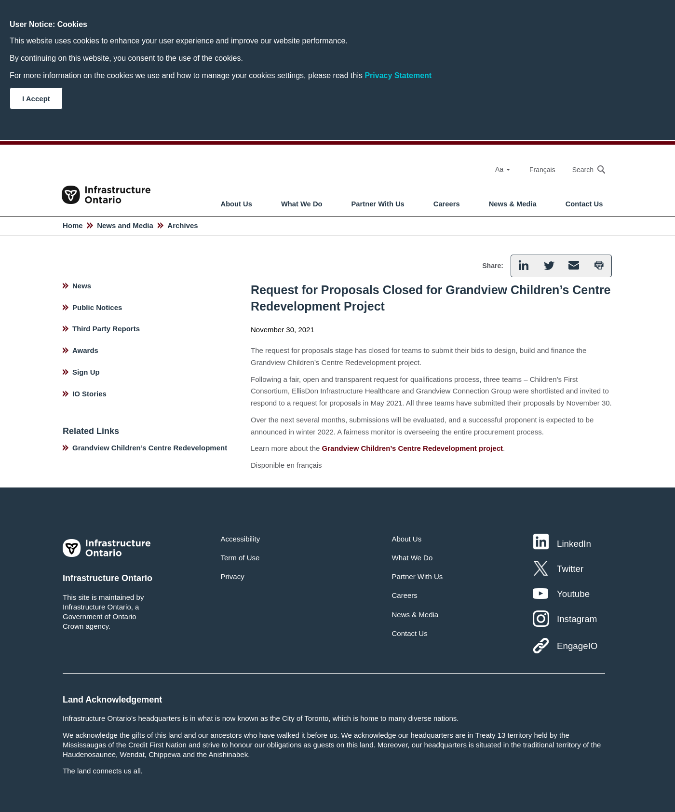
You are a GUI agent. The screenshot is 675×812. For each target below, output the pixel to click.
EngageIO (577, 646)
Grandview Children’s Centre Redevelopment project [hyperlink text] (412, 448)
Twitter (570, 569)
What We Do (302, 204)
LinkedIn (574, 544)
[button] (523, 266)
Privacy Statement (398, 75)
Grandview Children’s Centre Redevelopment (149, 448)
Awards (85, 350)
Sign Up (86, 372)
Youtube (573, 594)
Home (73, 225)
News (81, 286)
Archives (182, 225)
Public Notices (97, 307)
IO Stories (89, 394)
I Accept (36, 99)
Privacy (232, 576)
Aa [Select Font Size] (502, 169)
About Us (236, 204)
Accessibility (240, 539)
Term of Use (240, 558)
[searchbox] (584, 169)
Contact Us (584, 204)
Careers (446, 204)
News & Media (513, 204)
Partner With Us (378, 204)
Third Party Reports (106, 329)
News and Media (125, 225)
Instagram (577, 619)
